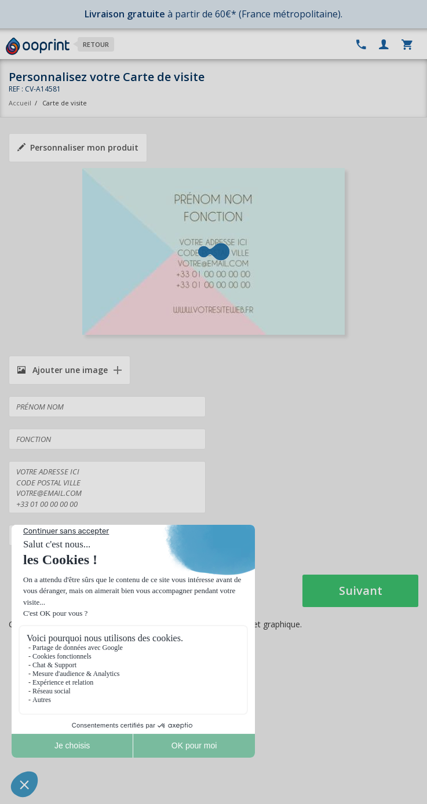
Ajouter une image (62, 369)
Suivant (360, 590)
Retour (96, 44)
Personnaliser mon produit (77, 147)
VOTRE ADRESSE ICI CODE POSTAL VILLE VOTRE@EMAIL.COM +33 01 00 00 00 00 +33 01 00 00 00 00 (107, 487)
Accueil (20, 102)
